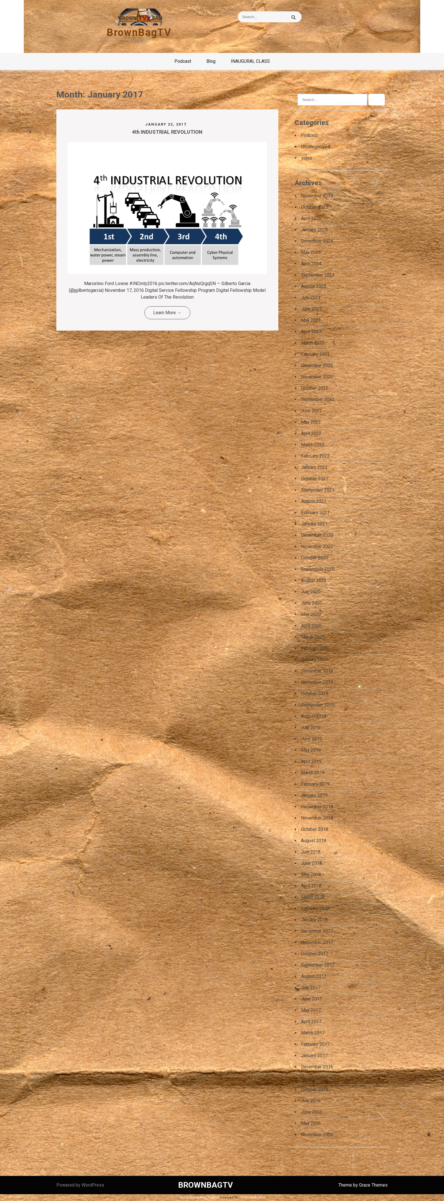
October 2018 (314, 829)
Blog (210, 61)
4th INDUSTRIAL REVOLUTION (167, 132)
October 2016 (314, 1089)
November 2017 (317, 942)
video (306, 158)
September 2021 (317, 490)
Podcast (182, 61)
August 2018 (313, 840)
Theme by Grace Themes (363, 1185)
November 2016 (317, 1078)
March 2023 (313, 343)
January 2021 (314, 524)
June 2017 (311, 999)
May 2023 (311, 320)
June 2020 (311, 603)
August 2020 (313, 580)
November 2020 (317, 546)
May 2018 (311, 874)
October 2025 (314, 207)
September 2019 (317, 705)
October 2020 (314, 557)
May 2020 (311, 614)
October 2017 (314, 953)
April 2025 (311, 218)
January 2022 (314, 467)
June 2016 (311, 1112)
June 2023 (311, 309)
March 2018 (313, 897)
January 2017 (314, 1055)
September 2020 (317, 569)
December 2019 (317, 671)
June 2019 (311, 738)
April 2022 (311, 433)
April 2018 (311, 886)
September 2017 (317, 965)
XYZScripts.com (252, 1197)
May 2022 (311, 422)
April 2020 (311, 625)
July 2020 (311, 591)
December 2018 (317, 806)
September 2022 (317, 399)
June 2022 (311, 410)
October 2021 (314, 478)
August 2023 (313, 286)
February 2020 (315, 648)
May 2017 (311, 1010)
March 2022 (313, 444)
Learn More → (167, 312)
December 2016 (317, 1067)
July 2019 (311, 727)
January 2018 (314, 919)
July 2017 (311, 987)
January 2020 (314, 659)
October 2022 (314, 388)
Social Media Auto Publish (199, 1197)
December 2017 (317, 931)
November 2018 (317, 818)
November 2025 (317, 196)
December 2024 (317, 241)
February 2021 (315, 512)
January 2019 (314, 795)
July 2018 (311, 852)
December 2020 (317, 535)
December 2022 (317, 365)
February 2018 (315, 908)
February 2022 (315, 456)
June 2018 (311, 863)
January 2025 (314, 229)
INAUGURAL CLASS (250, 61)
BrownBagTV (139, 32)
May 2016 (311, 1123)
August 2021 (313, 501)
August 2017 (313, 976)
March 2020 (313, 637)
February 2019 (315, 784)
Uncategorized (315, 146)
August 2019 (313, 716)
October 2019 (314, 693)
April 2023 (311, 331)
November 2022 (317, 377)
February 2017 (315, 1044)
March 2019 (313, 772)
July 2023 (311, 297)
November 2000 (317, 1134)
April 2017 (311, 1021)
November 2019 (317, 682)
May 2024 (311, 252)
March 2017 (313, 1033)
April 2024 (311, 263)
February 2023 (315, 354)
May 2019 (311, 750)
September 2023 (317, 275)
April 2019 (311, 761)
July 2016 (311, 1100)
